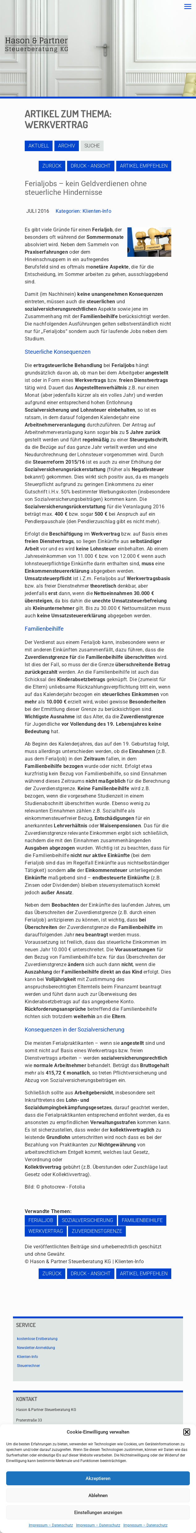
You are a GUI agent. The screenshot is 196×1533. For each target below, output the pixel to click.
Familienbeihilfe (142, 1220)
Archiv (66, 146)
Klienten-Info (97, 211)
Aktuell (38, 146)
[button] (187, 1432)
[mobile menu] (187, 7)
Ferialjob (40, 1220)
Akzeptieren (98, 1478)
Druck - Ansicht (91, 166)
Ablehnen (98, 1495)
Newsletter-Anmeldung (36, 1348)
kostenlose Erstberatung (37, 1339)
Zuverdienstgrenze (97, 1231)
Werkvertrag (45, 1231)
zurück (52, 166)
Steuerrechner (28, 1366)
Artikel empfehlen (144, 166)
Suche (92, 146)
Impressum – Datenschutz (51, 1525)
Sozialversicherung (87, 1220)
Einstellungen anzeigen (98, 1512)
